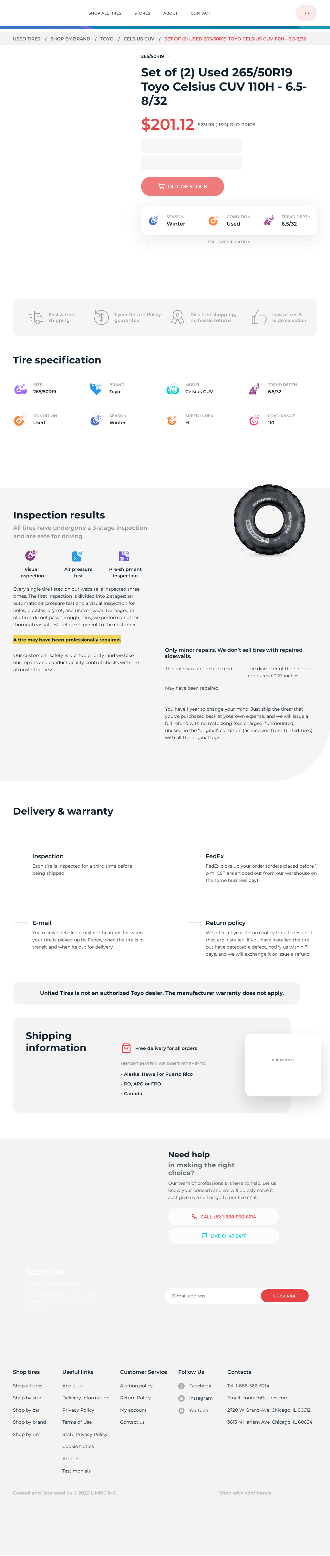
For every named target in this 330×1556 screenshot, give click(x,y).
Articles (71, 1459)
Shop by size (27, 1398)
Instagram (196, 1398)
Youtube (194, 1410)
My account (133, 1410)
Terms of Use (77, 1422)
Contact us (132, 1422)
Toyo (107, 39)
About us (73, 1386)
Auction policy (136, 1386)
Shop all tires (27, 1386)
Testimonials (77, 1471)
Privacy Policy (78, 1410)
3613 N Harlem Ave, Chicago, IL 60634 (270, 1422)
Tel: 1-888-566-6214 (249, 1386)
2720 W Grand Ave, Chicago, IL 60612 (269, 1410)
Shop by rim (26, 1434)
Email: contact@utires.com (258, 1398)
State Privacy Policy (84, 1434)
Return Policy (135, 1398)
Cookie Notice (78, 1446)
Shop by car (26, 1410)
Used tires (27, 39)
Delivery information (86, 1398)
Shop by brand (71, 39)
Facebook (195, 1386)
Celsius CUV (139, 39)
